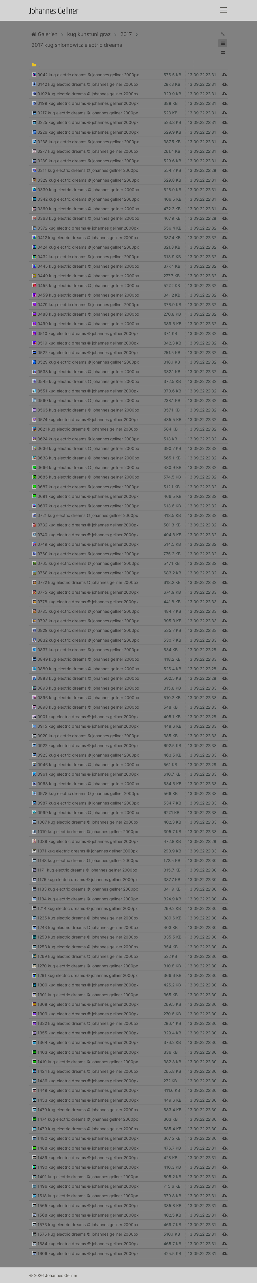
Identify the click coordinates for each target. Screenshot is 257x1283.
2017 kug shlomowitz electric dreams (76, 45)
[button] (222, 43)
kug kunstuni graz (89, 34)
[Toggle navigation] (223, 10)
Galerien (44, 34)
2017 (126, 34)
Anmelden (5, 1278)
